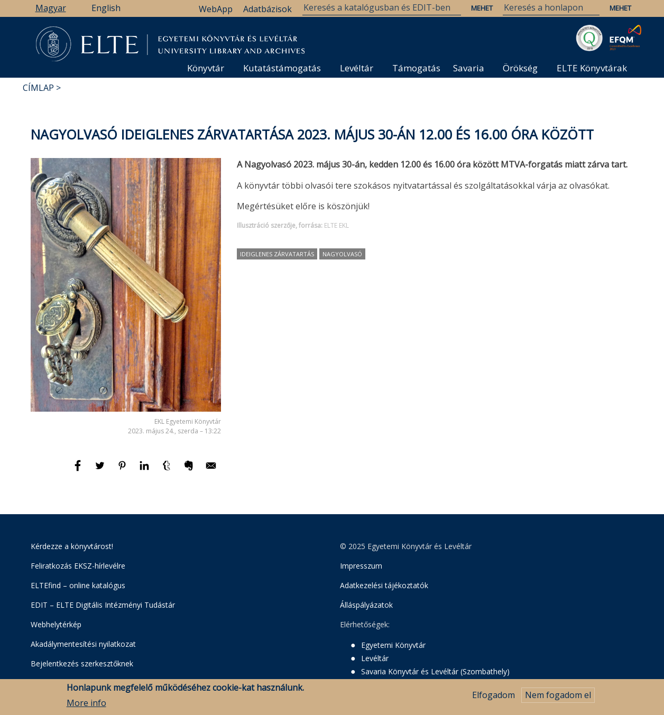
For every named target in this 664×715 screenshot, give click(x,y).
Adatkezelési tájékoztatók (384, 585)
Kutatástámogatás (282, 68)
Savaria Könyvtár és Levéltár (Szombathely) (435, 671)
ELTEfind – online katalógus (78, 585)
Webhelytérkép (56, 624)
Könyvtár (205, 68)
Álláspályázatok (366, 605)
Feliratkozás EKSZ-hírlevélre (78, 566)
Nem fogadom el (558, 696)
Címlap (38, 88)
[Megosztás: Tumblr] (168, 470)
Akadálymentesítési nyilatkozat (83, 644)
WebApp (216, 9)
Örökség (520, 68)
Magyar (50, 8)
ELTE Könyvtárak (592, 68)
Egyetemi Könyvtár (393, 645)
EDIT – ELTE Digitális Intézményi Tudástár (103, 605)
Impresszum (361, 566)
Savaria (468, 68)
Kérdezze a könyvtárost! (72, 546)
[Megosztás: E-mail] (211, 470)
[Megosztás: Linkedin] (145, 470)
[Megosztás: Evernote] (190, 470)
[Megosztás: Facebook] (79, 470)
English (106, 8)
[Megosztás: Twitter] (101, 470)
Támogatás (416, 68)
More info (86, 704)
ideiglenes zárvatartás (277, 254)
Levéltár (356, 68)
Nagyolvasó (342, 254)
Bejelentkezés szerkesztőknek (82, 663)
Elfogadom (493, 696)
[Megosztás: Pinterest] (123, 470)
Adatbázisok (267, 9)
